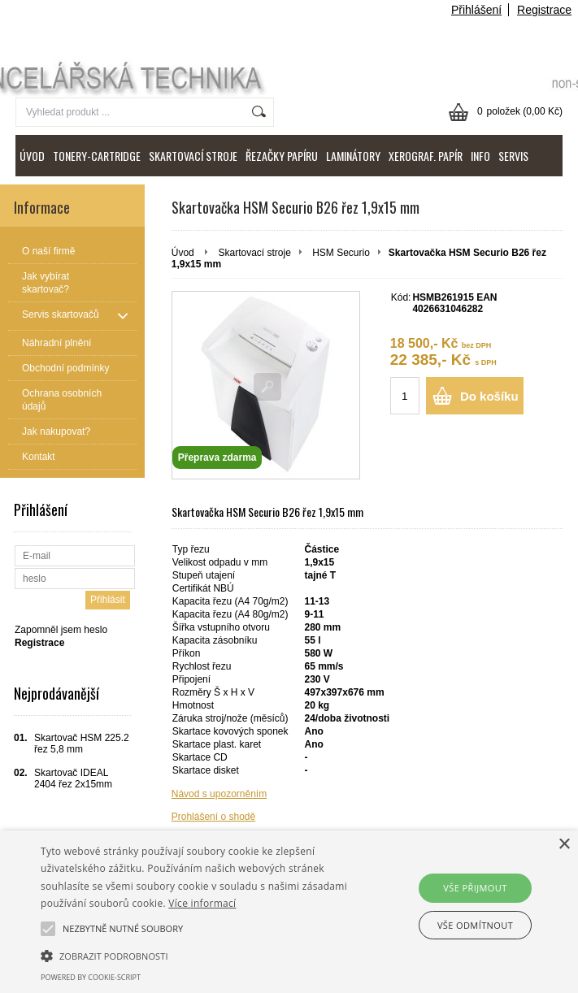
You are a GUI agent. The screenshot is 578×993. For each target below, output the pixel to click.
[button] (202, 954)
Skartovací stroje (254, 252)
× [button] (564, 845)
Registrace (544, 9)
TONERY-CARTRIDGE (97, 155)
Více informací (202, 903)
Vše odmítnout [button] (475, 925)
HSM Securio (341, 252)
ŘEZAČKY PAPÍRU (282, 155)
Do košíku (489, 396)
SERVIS (513, 155)
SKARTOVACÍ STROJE (193, 155)
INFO (480, 155)
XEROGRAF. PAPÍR (426, 155)
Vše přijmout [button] (474, 888)
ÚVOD (32, 155)
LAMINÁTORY (353, 155)
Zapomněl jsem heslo (61, 629)
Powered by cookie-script (91, 977)
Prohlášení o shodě (213, 816)
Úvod (183, 252)
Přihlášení (476, 9)
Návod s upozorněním (219, 794)
